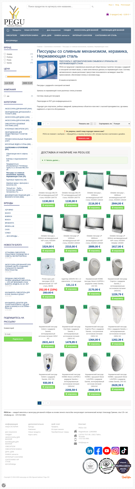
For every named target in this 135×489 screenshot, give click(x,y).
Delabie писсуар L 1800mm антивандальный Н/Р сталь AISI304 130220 (117, 196)
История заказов (57, 429)
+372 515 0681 (84, 439)
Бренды (31, 427)
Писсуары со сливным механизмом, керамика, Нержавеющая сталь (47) (16, 174)
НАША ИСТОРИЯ (31, 30)
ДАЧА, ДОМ (46, 35)
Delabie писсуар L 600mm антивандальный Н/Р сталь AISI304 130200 (48, 239)
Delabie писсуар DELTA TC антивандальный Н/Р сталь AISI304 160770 (71, 195)
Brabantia (9, 223)
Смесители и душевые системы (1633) (15, 124)
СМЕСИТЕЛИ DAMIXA (29, 35)
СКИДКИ (67, 30)
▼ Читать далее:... (52, 160)
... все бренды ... (12, 236)
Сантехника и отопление (52, 46)
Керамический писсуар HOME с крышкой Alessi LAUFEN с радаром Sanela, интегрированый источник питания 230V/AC (94, 380)
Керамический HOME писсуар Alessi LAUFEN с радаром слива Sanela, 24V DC (94, 282)
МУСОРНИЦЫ (12, 41)
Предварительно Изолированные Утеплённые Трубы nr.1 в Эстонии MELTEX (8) (17, 166)
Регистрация (125, 5)
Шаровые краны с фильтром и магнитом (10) (17, 184)
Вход (117, 5)
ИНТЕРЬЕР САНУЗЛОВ (82, 35)
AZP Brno (9, 210)
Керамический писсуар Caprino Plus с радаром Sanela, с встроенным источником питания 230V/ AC (94, 331)
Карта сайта (32, 435)
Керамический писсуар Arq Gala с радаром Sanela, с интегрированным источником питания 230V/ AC (71, 332)
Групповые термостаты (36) (16, 180)
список (91, 124)
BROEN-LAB (9, 226)
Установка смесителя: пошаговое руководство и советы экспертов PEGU (18, 255)
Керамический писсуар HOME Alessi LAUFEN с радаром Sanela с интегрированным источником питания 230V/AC (71, 380)
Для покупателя (54, 30)
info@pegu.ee (9, 415)
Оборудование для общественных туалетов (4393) (16, 134)
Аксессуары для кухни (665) (17, 120)
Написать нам (84, 138)
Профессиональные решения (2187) (18, 140)
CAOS (7, 229)
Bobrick (8, 216)
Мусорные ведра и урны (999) (18, 144)
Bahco (8, 213)
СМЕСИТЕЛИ (11, 35)
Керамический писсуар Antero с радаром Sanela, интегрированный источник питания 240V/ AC (48, 332)
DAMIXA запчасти (62, 35)
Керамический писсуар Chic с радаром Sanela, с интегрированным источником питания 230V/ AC (117, 331)
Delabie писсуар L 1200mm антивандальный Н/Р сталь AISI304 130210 (94, 196)
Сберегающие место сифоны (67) (17, 155)
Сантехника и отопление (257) (16, 148)
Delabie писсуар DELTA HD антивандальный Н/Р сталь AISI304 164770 (48, 195)
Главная (39, 46)
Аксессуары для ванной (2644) (18, 109)
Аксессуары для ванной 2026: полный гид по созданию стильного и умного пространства (18, 268)
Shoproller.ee (126, 477)
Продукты (17, 30)
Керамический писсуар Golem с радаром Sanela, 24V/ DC (48, 376)
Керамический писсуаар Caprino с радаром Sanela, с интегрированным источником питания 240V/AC (117, 285)
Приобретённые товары (60, 432)
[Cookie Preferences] (3, 485)
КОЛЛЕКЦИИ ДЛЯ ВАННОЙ (113, 30)
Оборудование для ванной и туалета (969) (18, 113)
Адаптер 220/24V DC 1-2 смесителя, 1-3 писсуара (71, 280)
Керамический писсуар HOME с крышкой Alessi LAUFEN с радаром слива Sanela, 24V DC (117, 378)
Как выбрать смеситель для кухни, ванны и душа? (18, 294)
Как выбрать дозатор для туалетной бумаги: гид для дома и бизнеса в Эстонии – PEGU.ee (18, 306)
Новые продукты (34, 432)
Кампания (32, 429)
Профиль (54, 427)
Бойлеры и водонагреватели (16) (16, 160)
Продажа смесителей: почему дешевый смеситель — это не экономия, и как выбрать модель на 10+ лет (18, 282)
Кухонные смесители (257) (16, 129)
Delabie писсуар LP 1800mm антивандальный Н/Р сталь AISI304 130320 (94, 239)
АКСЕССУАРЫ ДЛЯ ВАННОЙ (86, 30)
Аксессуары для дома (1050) (17, 117)
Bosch (8, 220)
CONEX (8, 233)
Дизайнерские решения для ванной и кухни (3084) (17, 196)
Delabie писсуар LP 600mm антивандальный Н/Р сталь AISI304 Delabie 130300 (117, 239)
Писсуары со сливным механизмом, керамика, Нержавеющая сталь (85, 46)
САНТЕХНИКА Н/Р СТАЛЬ (106, 35)
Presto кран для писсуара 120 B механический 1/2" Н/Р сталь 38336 (48, 282)
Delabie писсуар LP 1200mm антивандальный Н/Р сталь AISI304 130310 (71, 239)
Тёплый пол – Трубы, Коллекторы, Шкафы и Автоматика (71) (14, 190)
